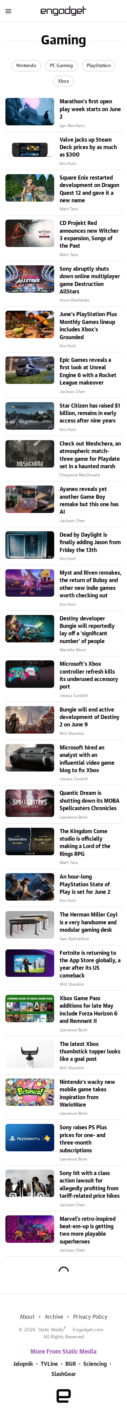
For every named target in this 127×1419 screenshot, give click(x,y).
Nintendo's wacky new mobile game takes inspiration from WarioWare (87, 1093)
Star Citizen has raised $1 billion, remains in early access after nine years (90, 413)
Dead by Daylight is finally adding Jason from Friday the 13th (90, 542)
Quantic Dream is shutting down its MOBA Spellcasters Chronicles (90, 800)
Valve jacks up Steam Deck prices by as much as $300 (88, 147)
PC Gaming (61, 65)
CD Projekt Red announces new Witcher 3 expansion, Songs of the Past (89, 235)
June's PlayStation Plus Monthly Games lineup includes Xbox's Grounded (88, 326)
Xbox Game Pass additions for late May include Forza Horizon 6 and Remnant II (89, 1010)
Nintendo (26, 65)
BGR (70, 1364)
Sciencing (95, 1364)
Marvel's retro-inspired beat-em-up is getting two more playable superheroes (87, 1230)
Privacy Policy (90, 1317)
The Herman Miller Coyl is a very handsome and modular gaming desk (89, 922)
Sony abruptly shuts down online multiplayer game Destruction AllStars (90, 280)
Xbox (63, 81)
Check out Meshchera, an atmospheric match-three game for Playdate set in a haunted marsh (90, 455)
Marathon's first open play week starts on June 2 (90, 109)
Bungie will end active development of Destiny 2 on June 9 (90, 717)
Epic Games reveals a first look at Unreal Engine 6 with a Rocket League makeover (88, 371)
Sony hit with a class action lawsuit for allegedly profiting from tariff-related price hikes (90, 1185)
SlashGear (63, 1374)
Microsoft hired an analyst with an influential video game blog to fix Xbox (87, 759)
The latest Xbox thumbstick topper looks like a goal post (90, 1052)
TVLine (49, 1364)
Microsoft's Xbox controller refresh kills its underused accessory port (89, 675)
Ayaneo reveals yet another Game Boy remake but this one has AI (89, 501)
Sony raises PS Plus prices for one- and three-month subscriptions (83, 1139)
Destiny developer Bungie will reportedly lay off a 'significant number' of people (87, 630)
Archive (54, 1317)
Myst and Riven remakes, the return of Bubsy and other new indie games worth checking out (90, 584)
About (27, 1317)
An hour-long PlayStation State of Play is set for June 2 (85, 884)
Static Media (51, 1330)
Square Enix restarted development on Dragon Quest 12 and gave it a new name (89, 189)
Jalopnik (23, 1364)
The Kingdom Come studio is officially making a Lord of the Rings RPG (85, 843)
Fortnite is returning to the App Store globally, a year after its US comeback (90, 964)
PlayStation (99, 65)
